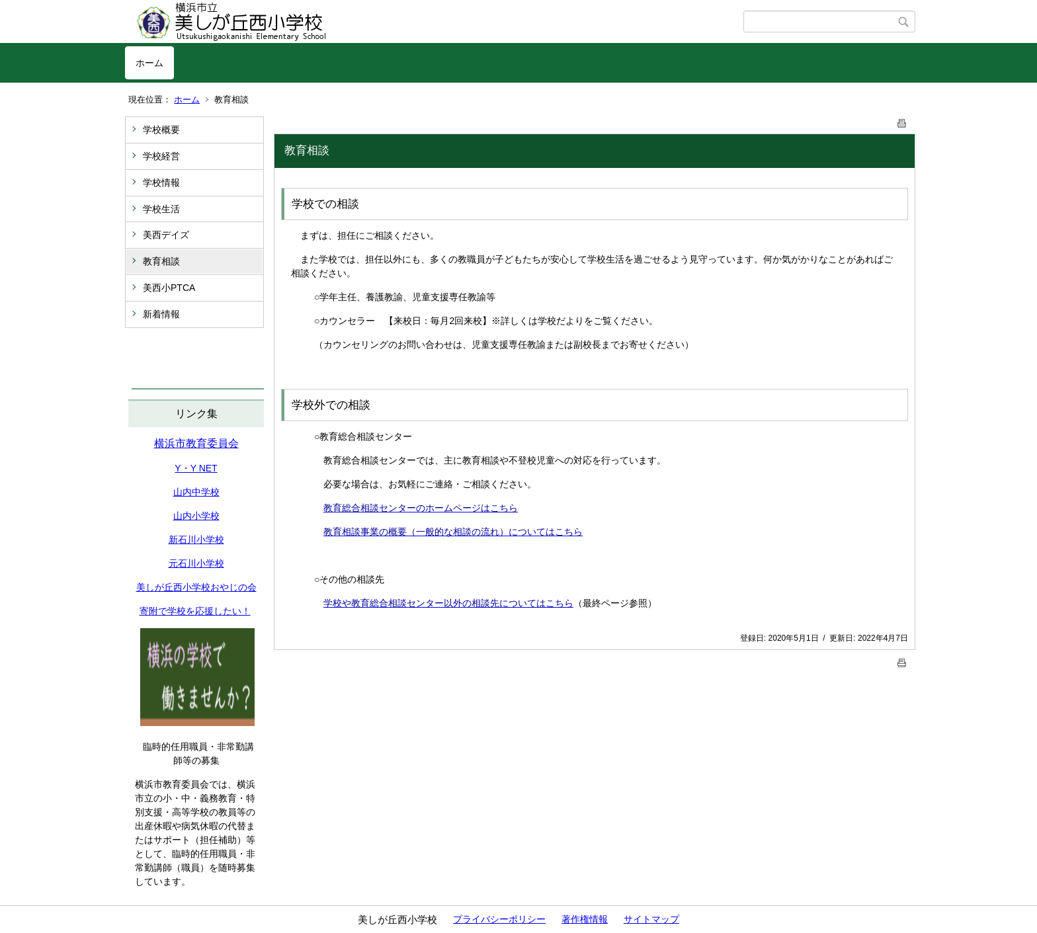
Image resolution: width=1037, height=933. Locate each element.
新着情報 (161, 314)
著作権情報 (584, 919)
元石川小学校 (196, 563)
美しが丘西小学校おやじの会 (196, 587)
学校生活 (161, 209)
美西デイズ (166, 234)
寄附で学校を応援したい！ (195, 611)
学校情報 (161, 182)
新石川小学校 (196, 539)
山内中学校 (196, 492)
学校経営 (161, 156)
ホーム (149, 63)
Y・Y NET (196, 468)
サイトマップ (651, 919)
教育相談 (161, 261)
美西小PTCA (169, 287)
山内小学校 (196, 515)
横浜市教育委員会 (196, 443)
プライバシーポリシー (499, 919)
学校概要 (161, 129)
